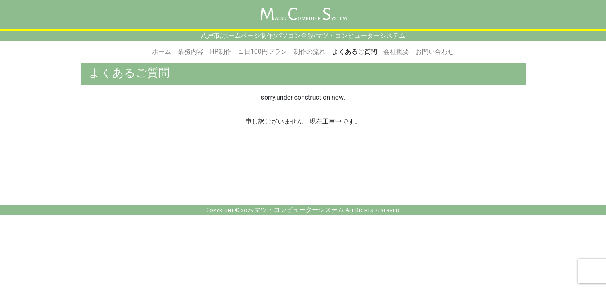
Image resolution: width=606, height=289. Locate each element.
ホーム (161, 51)
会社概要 (396, 51)
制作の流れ (310, 51)
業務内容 (190, 51)
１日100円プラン (262, 51)
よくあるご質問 (354, 51)
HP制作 (220, 51)
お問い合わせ (434, 51)
